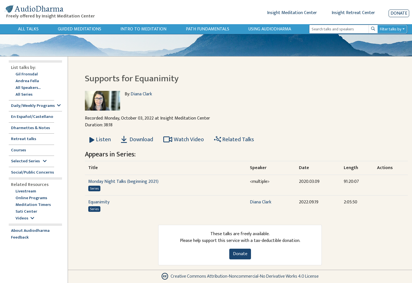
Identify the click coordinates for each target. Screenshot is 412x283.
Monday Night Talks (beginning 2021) (123, 181)
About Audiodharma (30, 231)
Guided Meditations (79, 29)
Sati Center (26, 211)
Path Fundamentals (207, 29)
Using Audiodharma (269, 29)
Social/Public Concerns (32, 172)
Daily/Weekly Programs (36, 106)
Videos (25, 218)
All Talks (28, 29)
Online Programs (31, 198)
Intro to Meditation (143, 29)
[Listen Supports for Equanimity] (100, 139)
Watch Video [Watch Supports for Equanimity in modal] (183, 139)
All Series (24, 94)
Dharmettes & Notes (30, 128)
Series (94, 188)
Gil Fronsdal (27, 74)
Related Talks (234, 139)
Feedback (20, 237)
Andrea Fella (27, 81)
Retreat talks (23, 139)
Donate (399, 13)
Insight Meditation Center (292, 13)
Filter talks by (390, 29)
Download (137, 139)
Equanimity (98, 202)
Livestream (26, 191)
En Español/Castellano (32, 117)
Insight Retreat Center (353, 13)
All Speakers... (28, 88)
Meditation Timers (33, 205)
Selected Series (29, 161)
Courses (18, 150)
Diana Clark (141, 94)
